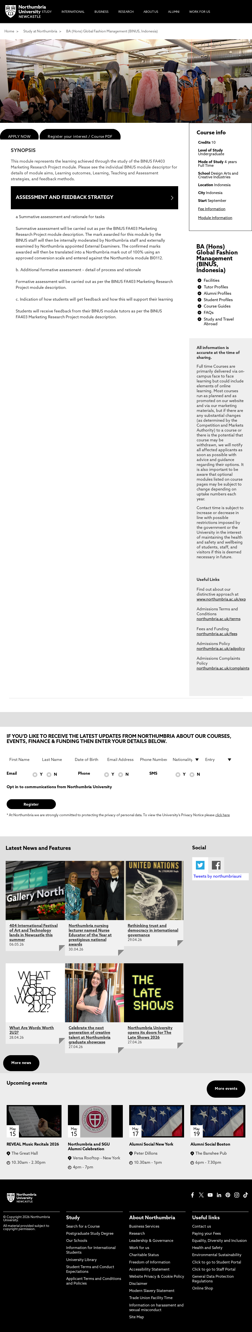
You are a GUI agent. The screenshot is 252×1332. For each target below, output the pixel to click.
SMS (153, 774)
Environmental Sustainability (216, 1255)
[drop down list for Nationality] (186, 760)
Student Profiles (218, 300)
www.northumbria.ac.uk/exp (221, 600)
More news (21, 1063)
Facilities (212, 281)
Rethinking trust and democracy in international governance (153, 930)
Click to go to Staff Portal (214, 1270)
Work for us (139, 1248)
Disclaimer (138, 1284)
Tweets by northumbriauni (217, 877)
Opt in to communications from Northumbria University (59, 787)
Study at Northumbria (40, 31)
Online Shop (202, 1288)
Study (73, 1218)
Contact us (201, 1227)
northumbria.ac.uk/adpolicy (221, 649)
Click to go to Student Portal (216, 1262)
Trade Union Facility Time (151, 1298)
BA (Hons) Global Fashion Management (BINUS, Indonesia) (112, 31)
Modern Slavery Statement (151, 1291)
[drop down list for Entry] (219, 760)
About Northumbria (152, 1218)
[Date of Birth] (88, 760)
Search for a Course (83, 1227)
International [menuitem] (73, 12)
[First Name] (23, 760)
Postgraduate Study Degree (89, 1234)
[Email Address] (121, 760)
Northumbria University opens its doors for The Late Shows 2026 (150, 1032)
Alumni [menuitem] (173, 12)
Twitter (200, 865)
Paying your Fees (206, 1234)
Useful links (206, 1218)
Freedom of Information (149, 1262)
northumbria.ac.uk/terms (218, 619)
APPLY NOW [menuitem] (19, 137)
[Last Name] (55, 760)
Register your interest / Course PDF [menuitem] (80, 137)
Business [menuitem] (101, 12)
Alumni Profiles (217, 294)
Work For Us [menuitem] (199, 12)
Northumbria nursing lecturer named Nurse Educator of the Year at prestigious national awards (90, 935)
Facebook (216, 865)
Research (137, 1234)
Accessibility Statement (149, 1270)
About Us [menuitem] (150, 12)
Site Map (136, 1317)
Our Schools (76, 1241)
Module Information (215, 218)
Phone (84, 774)
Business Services (144, 1227)
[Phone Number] (153, 760)
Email (12, 774)
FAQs (209, 313)
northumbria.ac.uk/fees (217, 634)
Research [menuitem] (126, 12)
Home (9, 31)
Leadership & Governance (151, 1241)
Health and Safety (207, 1248)
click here (222, 815)
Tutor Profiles (216, 287)
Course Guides (217, 306)
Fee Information (211, 209)
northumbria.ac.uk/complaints (223, 669)
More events (226, 1089)
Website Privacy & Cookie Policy (156, 1277)
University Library (81, 1260)
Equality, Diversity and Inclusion (219, 1241)
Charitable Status (144, 1255)
